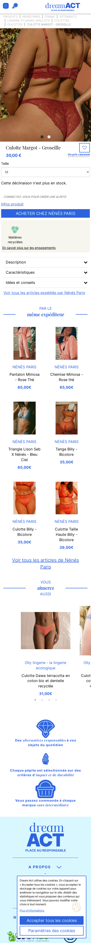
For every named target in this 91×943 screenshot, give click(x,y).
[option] (45, 96)
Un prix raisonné (79, 154)
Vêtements (68, 16)
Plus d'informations (32, 910)
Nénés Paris (31, 16)
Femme (50, 16)
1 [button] (42, 137)
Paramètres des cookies (51, 930)
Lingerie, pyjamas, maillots (28, 20)
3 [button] (49, 700)
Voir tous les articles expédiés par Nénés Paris (44, 292)
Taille (5, 163)
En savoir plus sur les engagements (29, 248)
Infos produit (12, 204)
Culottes (61, 20)
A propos (44, 867)
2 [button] (49, 137)
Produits (10, 16)
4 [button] (56, 700)
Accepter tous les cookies (52, 920)
